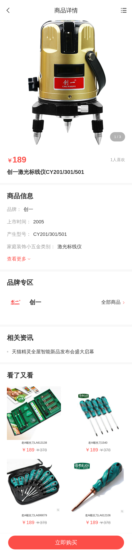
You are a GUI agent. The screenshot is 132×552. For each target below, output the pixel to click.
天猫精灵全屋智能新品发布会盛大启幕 (53, 351)
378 (43, 450)
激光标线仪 (69, 246)
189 (30, 449)
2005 (38, 221)
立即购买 (66, 542)
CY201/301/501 (50, 234)
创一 (28, 209)
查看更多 (16, 259)
